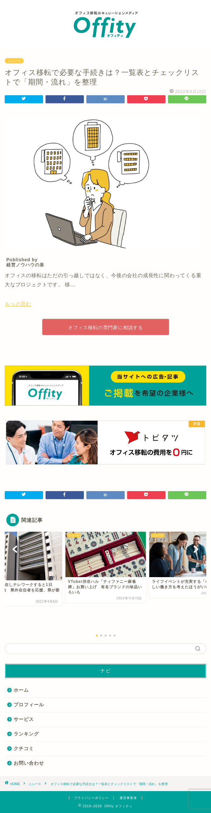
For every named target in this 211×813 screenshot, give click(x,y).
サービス (24, 719)
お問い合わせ (29, 763)
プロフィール (29, 704)
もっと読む (18, 304)
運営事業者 (128, 798)
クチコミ (24, 748)
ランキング (26, 733)
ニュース (14, 61)
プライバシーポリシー (91, 798)
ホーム (21, 690)
